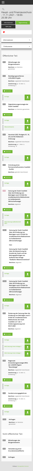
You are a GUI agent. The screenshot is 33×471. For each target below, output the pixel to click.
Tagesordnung (23, 22)
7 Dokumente (7, 46)
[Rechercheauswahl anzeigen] (2, 9)
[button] (27, 97)
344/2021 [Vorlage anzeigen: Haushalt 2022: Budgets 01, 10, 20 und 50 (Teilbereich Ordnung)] (8, 151)
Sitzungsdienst (23, 466)
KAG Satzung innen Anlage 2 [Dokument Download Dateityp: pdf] (12, 346)
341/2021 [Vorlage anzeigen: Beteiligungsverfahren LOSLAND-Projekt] (8, 91)
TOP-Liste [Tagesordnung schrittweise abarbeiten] (8, 26)
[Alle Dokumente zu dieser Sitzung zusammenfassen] (4, 32)
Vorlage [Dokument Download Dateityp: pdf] (6, 96)
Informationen (8, 22)
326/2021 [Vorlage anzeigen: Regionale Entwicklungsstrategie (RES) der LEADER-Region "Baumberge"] (8, 380)
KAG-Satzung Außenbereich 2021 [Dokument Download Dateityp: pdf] (12, 222)
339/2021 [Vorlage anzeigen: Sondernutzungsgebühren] (8, 406)
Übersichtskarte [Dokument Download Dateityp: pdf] (9, 127)
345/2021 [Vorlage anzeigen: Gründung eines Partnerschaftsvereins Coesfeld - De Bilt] (8, 177)
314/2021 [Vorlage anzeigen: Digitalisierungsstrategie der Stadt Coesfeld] (8, 115)
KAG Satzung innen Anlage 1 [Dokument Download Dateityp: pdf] (12, 353)
